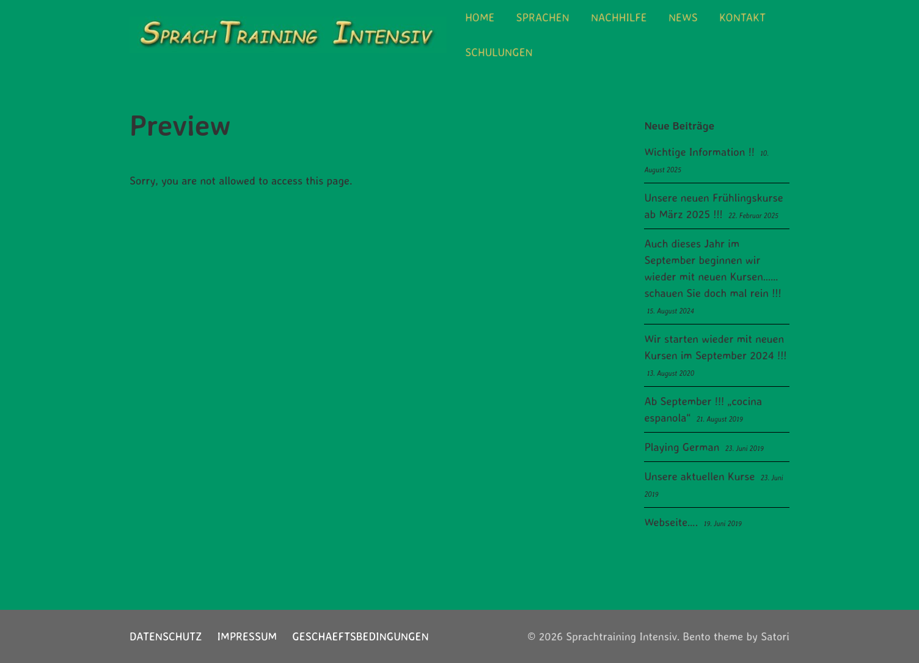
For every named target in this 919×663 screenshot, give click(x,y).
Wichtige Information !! (699, 151)
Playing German (681, 446)
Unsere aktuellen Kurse (699, 476)
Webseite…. (671, 522)
